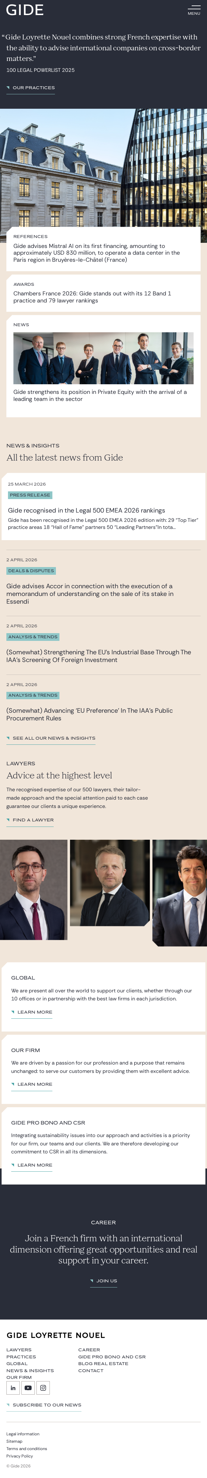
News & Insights (30, 1371)
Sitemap (14, 1441)
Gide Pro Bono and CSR (112, 1357)
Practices (21, 1357)
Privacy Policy (19, 1456)
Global (16, 1364)
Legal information (22, 1434)
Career (89, 1350)
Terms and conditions (26, 1448)
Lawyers (19, 1350)
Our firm (19, 1377)
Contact (90, 1371)
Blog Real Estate (103, 1364)
